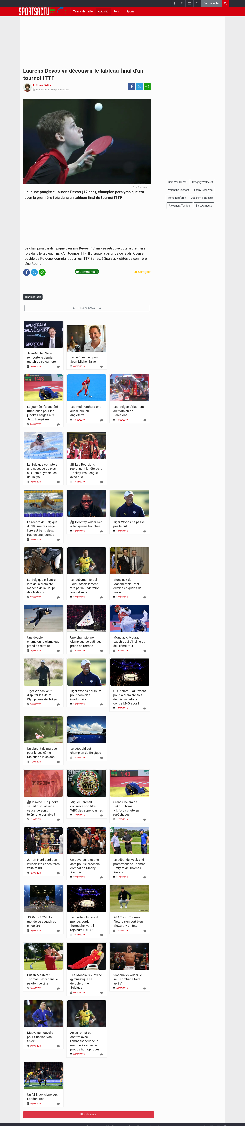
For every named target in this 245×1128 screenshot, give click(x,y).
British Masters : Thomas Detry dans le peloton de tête (42, 979)
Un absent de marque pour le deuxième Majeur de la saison (42, 753)
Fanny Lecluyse (203, 190)
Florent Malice (43, 85)
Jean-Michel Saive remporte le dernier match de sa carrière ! (42, 357)
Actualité (103, 11)
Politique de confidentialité (123, 1117)
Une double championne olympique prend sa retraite (43, 642)
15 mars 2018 (42, 89)
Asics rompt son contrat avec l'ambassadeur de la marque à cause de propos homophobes (85, 1041)
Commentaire (62, 89)
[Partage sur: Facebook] (131, 86)
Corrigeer (142, 272)
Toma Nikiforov (177, 197)
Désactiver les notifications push (137, 1120)
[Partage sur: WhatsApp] (147, 86)
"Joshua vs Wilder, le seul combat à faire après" (127, 979)
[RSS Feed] (225, 1117)
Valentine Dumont (178, 190)
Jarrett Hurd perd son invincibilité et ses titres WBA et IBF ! (43, 864)
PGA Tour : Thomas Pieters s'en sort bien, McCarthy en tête (128, 921)
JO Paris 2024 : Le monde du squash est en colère (42, 921)
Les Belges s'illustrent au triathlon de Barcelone (128, 411)
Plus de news (86, 308)
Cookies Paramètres (102, 1120)
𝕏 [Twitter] (211, 1117)
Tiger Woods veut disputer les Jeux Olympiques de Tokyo (42, 695)
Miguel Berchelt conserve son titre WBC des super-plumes (86, 806)
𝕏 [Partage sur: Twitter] (139, 86)
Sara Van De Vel (177, 182)
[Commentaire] (58, 366)
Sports (130, 11)
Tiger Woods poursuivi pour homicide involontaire (85, 695)
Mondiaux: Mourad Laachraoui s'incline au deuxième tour (129, 642)
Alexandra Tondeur (180, 205)
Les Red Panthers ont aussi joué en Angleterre (85, 411)
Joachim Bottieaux (202, 197)
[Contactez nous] (218, 1117)
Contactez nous (95, 1117)
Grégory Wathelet (202, 182)
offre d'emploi (150, 1117)
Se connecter (211, 3)
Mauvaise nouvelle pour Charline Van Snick (40, 1037)
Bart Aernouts (204, 205)
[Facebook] (204, 1117)
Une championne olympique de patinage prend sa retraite (86, 642)
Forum (117, 11)
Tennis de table (83, 11)
